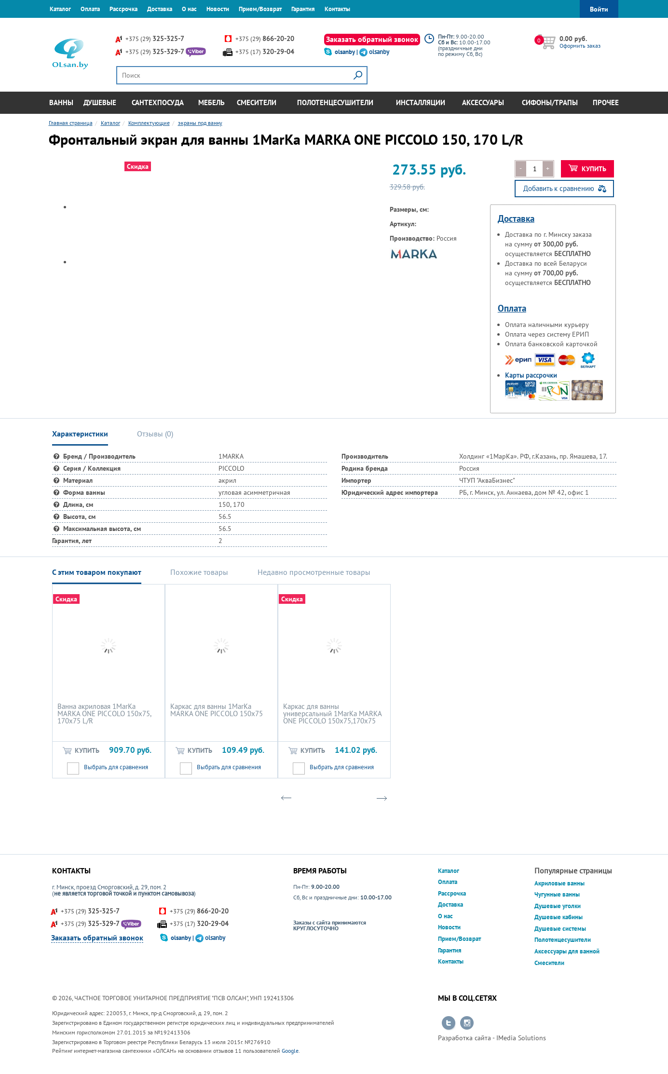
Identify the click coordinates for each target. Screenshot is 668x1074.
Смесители (256, 102)
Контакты (337, 9)
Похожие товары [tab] (199, 572)
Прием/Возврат (260, 9)
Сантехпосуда (158, 102)
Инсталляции (420, 102)
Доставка (159, 9)
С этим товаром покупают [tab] (96, 572)
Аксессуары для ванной (567, 951)
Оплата (90, 9)
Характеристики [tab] (80, 433)
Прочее (606, 102)
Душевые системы (560, 928)
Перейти (448, 1023)
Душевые (99, 102)
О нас (189, 9)
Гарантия (303, 9)
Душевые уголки (557, 906)
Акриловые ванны (559, 883)
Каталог (60, 9)
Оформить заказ (579, 45)
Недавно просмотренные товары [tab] (314, 572)
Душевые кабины (558, 917)
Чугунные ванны (557, 894)
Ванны (61, 102)
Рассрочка (123, 9)
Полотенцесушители (335, 102)
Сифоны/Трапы (550, 102)
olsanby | (347, 52)
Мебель (211, 102)
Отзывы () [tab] (155, 433)
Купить (588, 169)
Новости (217, 9)
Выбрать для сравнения (116, 767)
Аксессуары (483, 102)
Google (290, 1050)
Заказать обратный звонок (372, 39)
